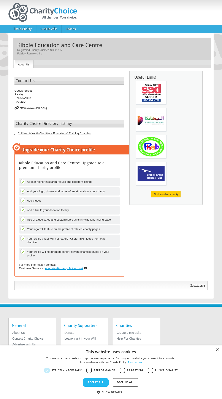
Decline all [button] (125, 382)
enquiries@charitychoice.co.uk (64, 268)
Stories (71, 29)
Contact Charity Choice (27, 338)
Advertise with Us (24, 344)
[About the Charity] (23, 64)
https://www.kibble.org (30, 108)
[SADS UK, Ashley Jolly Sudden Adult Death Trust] (151, 93)
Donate (69, 332)
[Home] (44, 12)
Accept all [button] (96, 382)
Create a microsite (129, 332)
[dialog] (111, 372)
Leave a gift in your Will (80, 338)
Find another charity (166, 194)
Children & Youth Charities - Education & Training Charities (54, 133)
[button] (111, 392)
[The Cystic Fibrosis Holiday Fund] (151, 174)
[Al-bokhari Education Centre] (151, 120)
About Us (18, 332)
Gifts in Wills (49, 29)
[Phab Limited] (151, 147)
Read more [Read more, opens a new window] (135, 362)
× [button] (217, 350)
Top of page (197, 285)
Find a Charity (22, 29)
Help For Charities (129, 338)
